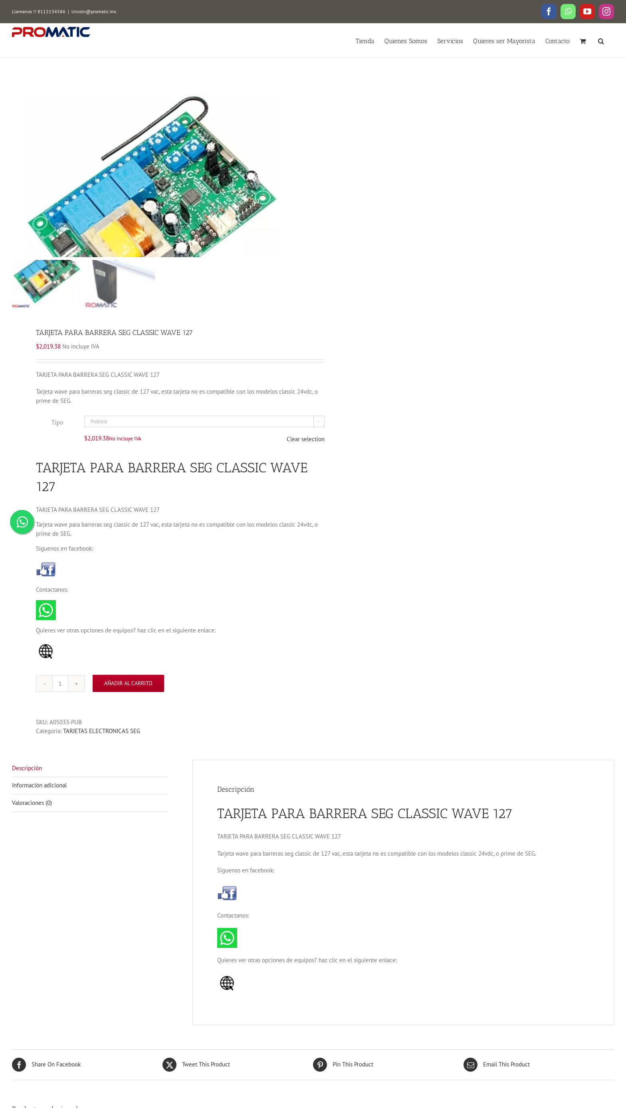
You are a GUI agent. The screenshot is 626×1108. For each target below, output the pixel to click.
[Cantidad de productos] (60, 694)
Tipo (57, 433)
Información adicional (39, 796)
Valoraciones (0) (32, 813)
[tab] (90, 779)
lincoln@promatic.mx (93, 11)
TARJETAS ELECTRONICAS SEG (101, 742)
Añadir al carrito (128, 694)
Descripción (27, 779)
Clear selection (306, 450)
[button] (601, 40)
